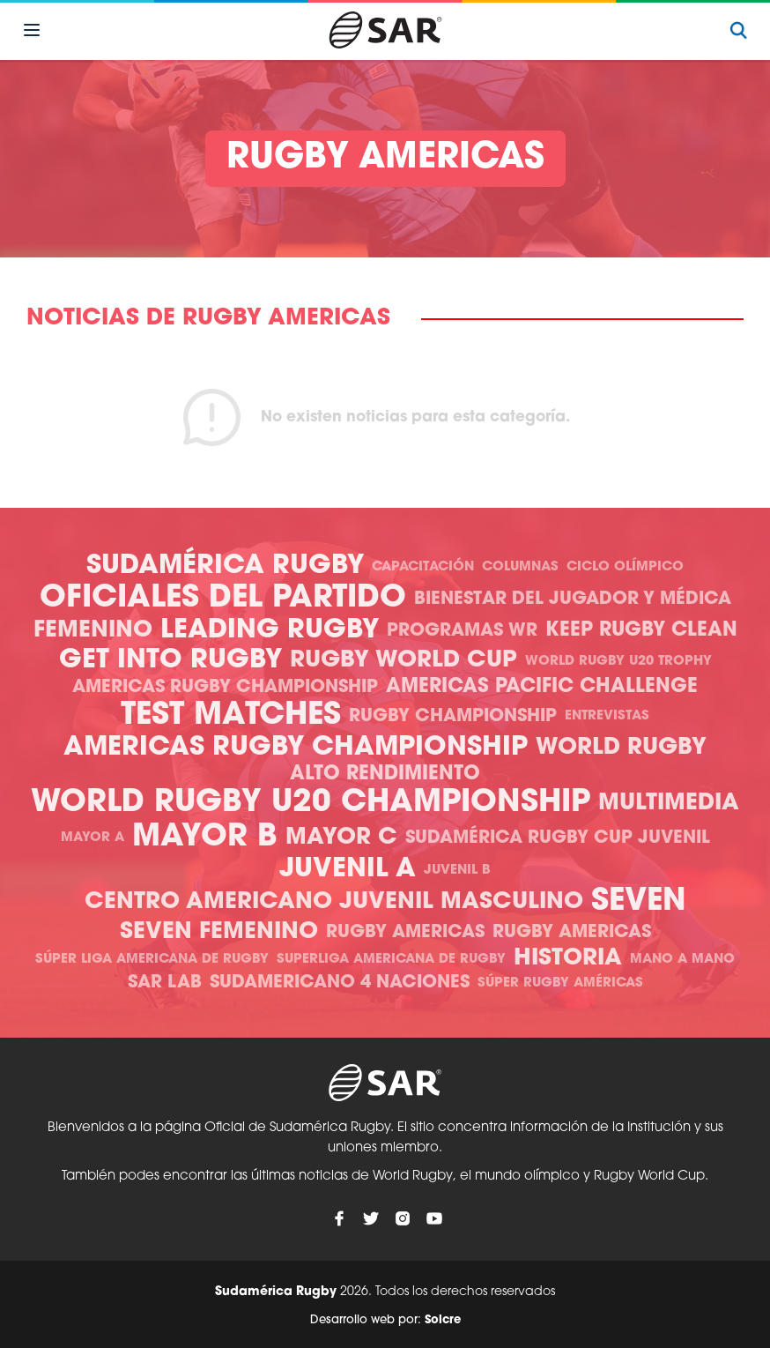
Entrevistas (607, 716)
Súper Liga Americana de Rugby (152, 959)
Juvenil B (457, 870)
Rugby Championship (453, 717)
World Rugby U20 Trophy (618, 661)
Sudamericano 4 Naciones (340, 983)
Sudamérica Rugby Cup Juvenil (557, 838)
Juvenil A (347, 869)
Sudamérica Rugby (225, 566)
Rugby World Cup (403, 661)
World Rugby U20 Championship (310, 803)
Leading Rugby (269, 630)
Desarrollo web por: (385, 1320)
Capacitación (423, 567)
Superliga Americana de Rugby (391, 959)
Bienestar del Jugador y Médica (572, 599)
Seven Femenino (219, 932)
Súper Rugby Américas (560, 983)
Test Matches (231, 716)
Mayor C (341, 838)
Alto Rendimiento (385, 774)
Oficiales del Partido (223, 599)
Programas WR (462, 631)
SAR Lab (165, 983)
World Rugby (621, 748)
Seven (638, 902)
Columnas (520, 567)
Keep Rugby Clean (641, 631)
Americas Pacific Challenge (542, 687)
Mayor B (205, 838)
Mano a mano (682, 959)
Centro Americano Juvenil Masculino (334, 902)
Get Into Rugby (170, 660)
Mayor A (92, 838)
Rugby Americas (405, 933)
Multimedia (668, 804)
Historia (568, 959)
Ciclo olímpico (625, 567)
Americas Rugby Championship (225, 687)
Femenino (92, 631)
